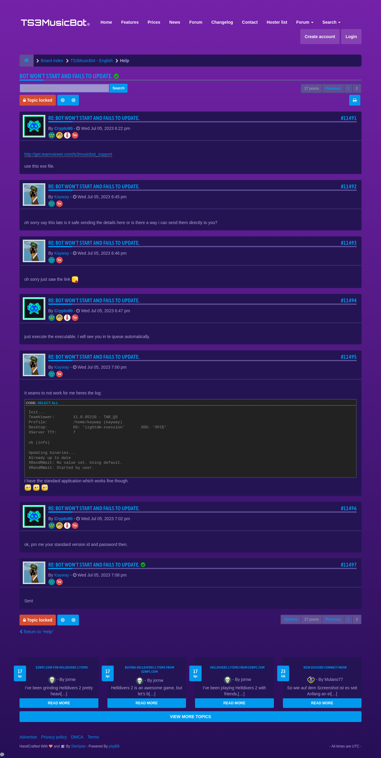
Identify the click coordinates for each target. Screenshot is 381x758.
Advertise (28, 737)
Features (130, 22)
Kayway (61, 196)
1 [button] (348, 88)
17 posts (311, 88)
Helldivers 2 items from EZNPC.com (237, 667)
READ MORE (59, 703)
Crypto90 (63, 128)
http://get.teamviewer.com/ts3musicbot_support (68, 154)
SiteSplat (78, 746)
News (174, 22)
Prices (154, 22)
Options (291, 619)
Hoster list (277, 22)
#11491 (349, 118)
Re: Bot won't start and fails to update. (94, 118)
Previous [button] (333, 88)
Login (351, 36)
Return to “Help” (36, 631)
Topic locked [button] (37, 100)
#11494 (349, 300)
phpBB (114, 746)
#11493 (349, 243)
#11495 (349, 357)
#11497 (349, 565)
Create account (320, 36)
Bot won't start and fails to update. (66, 76)
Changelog (222, 22)
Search (331, 22)
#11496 (349, 508)
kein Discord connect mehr (325, 667)
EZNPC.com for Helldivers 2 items (62, 667)
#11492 (349, 186)
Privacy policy (54, 737)
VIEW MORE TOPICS (190, 716)
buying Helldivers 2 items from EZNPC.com (149, 669)
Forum (195, 22)
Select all (48, 403)
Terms (93, 737)
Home (106, 22)
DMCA (77, 737)
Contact (250, 22)
